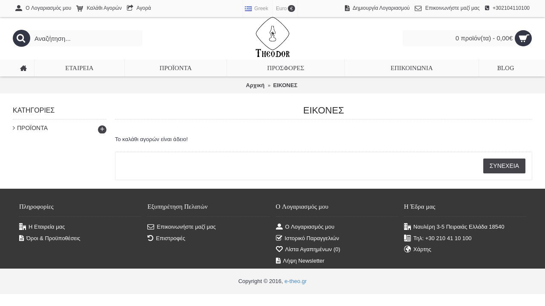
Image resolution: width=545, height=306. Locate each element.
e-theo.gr (295, 281)
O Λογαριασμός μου (305, 227)
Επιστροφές (166, 238)
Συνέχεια (504, 165)
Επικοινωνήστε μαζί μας (181, 227)
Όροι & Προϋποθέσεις (49, 238)
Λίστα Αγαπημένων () (308, 249)
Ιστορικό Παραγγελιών (307, 238)
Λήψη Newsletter (300, 260)
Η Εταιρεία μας (42, 227)
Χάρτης (417, 249)
